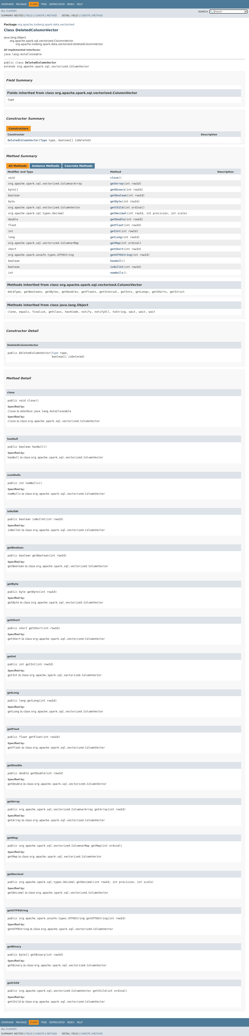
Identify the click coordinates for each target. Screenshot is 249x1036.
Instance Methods (45, 165)
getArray (116, 183)
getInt (115, 231)
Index (71, 4)
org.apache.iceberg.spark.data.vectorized (46, 24)
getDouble (117, 219)
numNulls (116, 272)
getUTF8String (121, 254)
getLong (116, 237)
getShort (116, 249)
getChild (116, 207)
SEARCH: (203, 11)
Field (29, 15)
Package (21, 4)
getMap (115, 243)
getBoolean (118, 195)
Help (80, 4)
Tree (44, 4)
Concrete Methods (79, 165)
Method (52, 15)
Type (43, 140)
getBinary (117, 189)
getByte (116, 201)
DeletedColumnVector (23, 140)
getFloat (116, 225)
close (114, 177)
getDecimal (118, 213)
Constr (39, 15)
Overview (7, 4)
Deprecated (57, 4)
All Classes (9, 11)
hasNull (116, 260)
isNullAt (116, 266)
